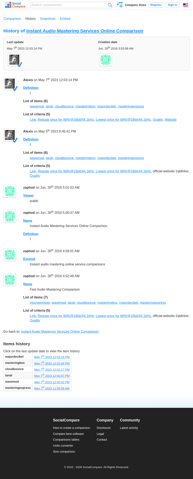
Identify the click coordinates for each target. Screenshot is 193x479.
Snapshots (48, 18)
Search (110, 5)
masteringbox (85, 106)
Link (33, 119)
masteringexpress (131, 106)
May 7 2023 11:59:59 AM (51, 388)
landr (49, 106)
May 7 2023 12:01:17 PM (52, 369)
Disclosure (104, 427)
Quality (158, 119)
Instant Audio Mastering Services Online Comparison (84, 30)
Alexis (28, 80)
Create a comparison (120, 5)
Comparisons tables (66, 439)
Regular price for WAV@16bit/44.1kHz (66, 119)
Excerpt (29, 259)
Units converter (63, 445)
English (185, 5)
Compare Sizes (135, 5)
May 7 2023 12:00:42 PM (52, 382)
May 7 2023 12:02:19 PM (52, 357)
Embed (65, 18)
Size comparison (64, 451)
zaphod (29, 187)
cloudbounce (64, 106)
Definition (31, 88)
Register (156, 4)
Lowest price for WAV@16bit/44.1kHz (123, 119)
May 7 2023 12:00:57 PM (52, 375)
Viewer (28, 195)
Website (171, 119)
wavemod (37, 106)
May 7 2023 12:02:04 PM (52, 363)
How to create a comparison (71, 427)
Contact (102, 439)
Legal (100, 433)
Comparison (12, 18)
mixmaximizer (40, 302)
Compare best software (68, 433)
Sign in (172, 4)
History (30, 18)
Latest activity (129, 427)
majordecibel (106, 106)
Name (27, 220)
